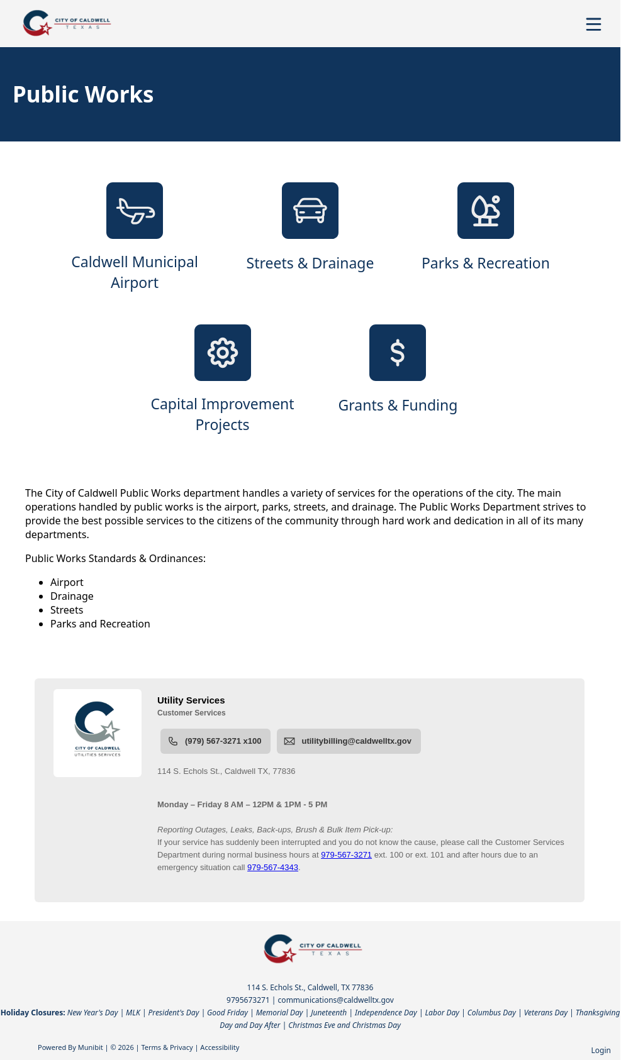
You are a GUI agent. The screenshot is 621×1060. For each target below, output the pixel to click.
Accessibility (219, 1047)
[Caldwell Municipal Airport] (134, 237)
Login (601, 1050)
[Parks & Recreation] (485, 237)
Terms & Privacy (167, 1047)
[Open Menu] (593, 24)
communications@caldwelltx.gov (336, 1000)
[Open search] (572, 28)
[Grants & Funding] (397, 379)
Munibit (90, 1047)
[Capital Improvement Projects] (222, 379)
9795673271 (248, 1000)
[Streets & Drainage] (310, 237)
